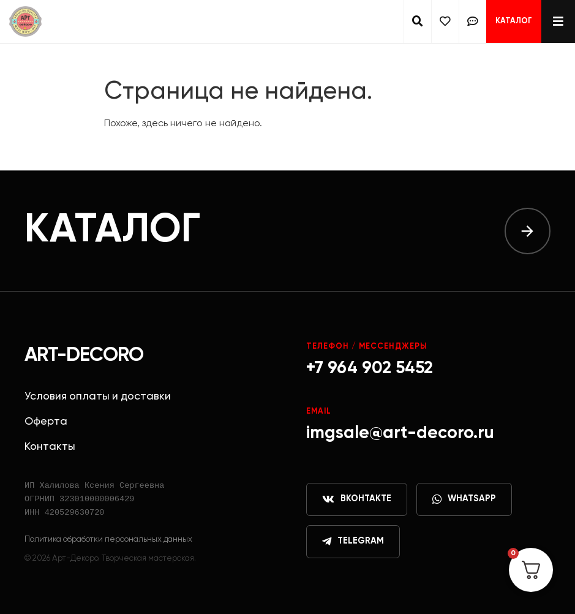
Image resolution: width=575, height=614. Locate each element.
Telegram (353, 541)
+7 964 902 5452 (369, 368)
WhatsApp (464, 499)
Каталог (513, 21)
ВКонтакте (356, 499)
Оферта (45, 421)
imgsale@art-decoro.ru (400, 433)
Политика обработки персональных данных (108, 539)
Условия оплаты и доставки (97, 396)
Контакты (49, 446)
